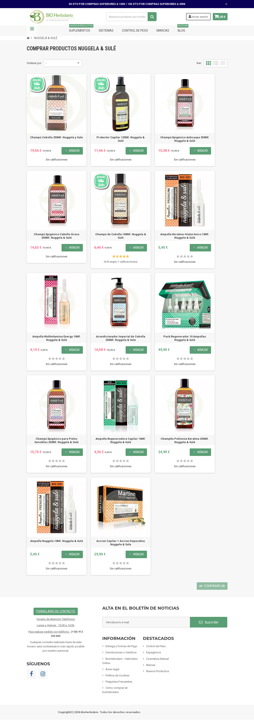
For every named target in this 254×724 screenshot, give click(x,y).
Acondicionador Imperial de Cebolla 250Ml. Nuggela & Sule (120, 338)
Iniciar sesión (195, 16)
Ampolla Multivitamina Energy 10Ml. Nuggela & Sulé (56, 338)
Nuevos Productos (157, 671)
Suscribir (209, 622)
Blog (182, 28)
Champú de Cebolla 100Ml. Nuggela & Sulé (120, 236)
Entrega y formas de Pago (121, 646)
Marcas (163, 30)
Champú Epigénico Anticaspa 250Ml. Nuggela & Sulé (184, 139)
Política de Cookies (117, 675)
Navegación (32, 30)
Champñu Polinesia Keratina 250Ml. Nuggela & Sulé (185, 440)
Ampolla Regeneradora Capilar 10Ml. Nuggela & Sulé (120, 440)
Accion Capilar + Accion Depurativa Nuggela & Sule (120, 542)
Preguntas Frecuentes (119, 681)
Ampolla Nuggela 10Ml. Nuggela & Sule (56, 541)
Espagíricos (153, 652)
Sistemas (106, 30)
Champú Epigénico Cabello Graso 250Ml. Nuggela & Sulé (56, 236)
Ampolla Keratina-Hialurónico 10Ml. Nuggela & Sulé (184, 236)
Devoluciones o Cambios (121, 652)
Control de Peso (135, 30)
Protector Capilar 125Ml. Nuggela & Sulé (121, 139)
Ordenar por (34, 63)
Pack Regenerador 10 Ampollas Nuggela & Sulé (184, 338)
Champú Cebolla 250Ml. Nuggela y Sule (56, 137)
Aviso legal (112, 669)
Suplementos (81, 28)
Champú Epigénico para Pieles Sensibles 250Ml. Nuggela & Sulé (56, 440)
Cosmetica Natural (157, 658)
